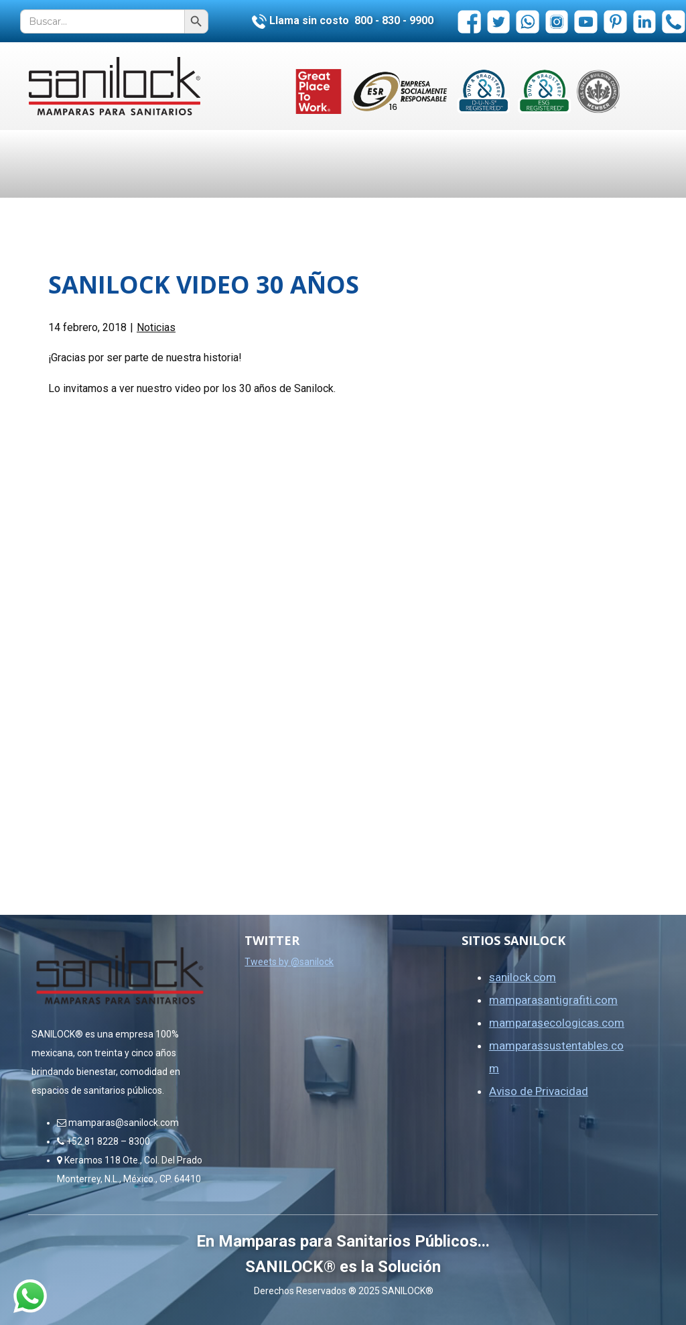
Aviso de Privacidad (538, 1091)
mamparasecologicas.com (556, 1022)
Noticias (156, 327)
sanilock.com (522, 977)
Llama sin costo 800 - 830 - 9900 (342, 20)
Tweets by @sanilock (289, 961)
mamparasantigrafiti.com (553, 1000)
